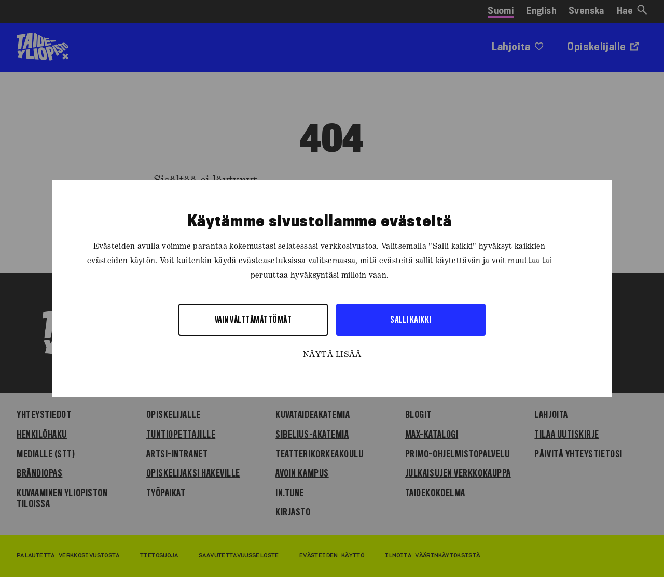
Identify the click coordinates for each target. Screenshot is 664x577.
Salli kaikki (411, 319)
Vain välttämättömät (253, 319)
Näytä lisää (332, 355)
